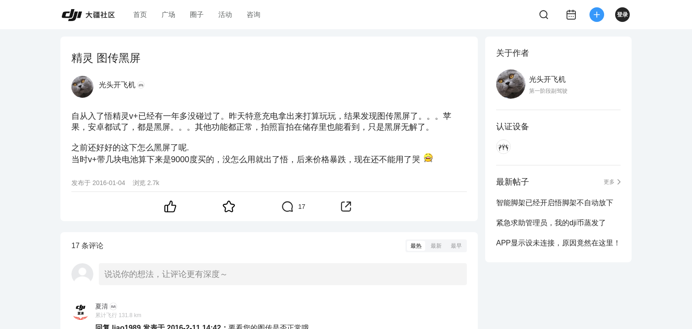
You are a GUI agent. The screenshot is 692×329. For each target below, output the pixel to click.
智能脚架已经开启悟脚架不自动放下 (554, 203)
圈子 (197, 14)
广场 (168, 14)
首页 (140, 14)
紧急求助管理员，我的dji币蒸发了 (551, 223)
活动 (225, 14)
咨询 (253, 14)
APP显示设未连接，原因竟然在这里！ (558, 243)
